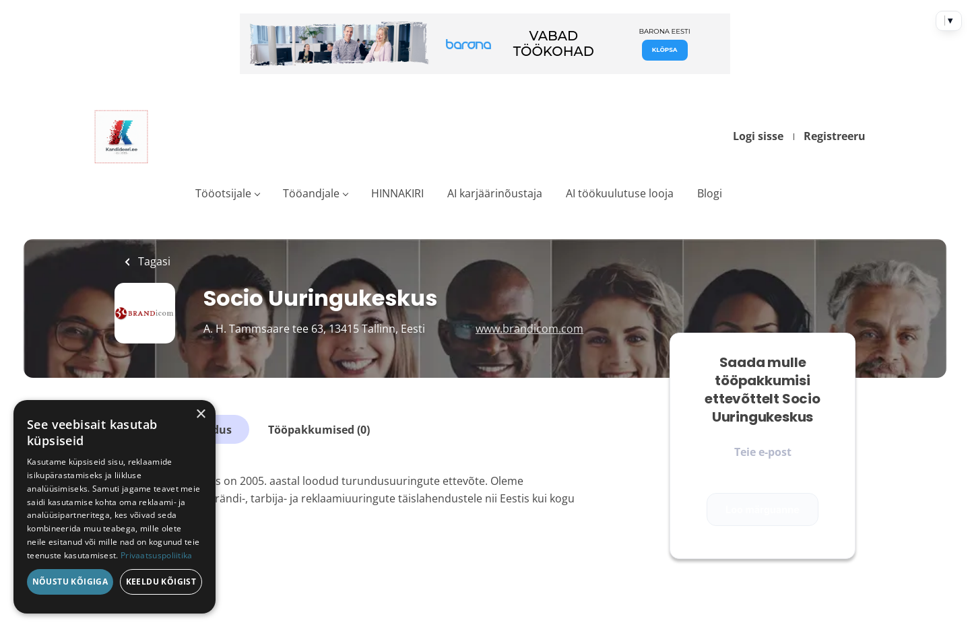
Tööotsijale (223, 193)
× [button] (200, 414)
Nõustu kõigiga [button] (70, 581)
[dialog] (114, 507)
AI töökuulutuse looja (620, 193)
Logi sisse (758, 136)
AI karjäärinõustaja (494, 193)
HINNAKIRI (397, 193)
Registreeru (835, 136)
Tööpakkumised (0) (319, 429)
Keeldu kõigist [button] (161, 581)
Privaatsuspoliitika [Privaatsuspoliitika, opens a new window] (157, 555)
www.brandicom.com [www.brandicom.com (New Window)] (529, 328)
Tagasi (152, 261)
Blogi (709, 193)
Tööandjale (311, 193)
